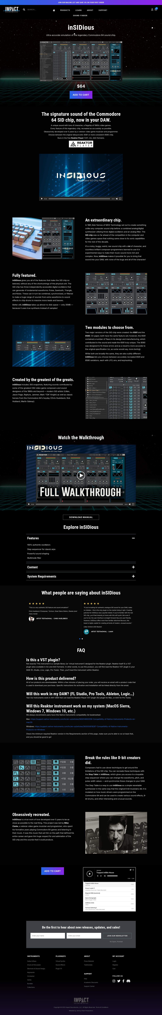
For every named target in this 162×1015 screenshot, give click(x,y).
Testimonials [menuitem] (88, 965)
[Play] (42, 199)
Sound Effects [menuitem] (60, 965)
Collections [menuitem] (31, 987)
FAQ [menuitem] (85, 979)
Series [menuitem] (29, 980)
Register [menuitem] (115, 965)
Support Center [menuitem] (89, 986)
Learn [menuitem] (79, 10)
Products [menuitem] (65, 10)
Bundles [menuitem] (30, 983)
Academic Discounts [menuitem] (91, 982)
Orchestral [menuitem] (30, 976)
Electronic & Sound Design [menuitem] (36, 968)
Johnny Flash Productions (84, 1010)
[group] (53, 618)
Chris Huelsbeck (34, 611)
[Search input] (35, 10)
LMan (86, 627)
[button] (24, 10)
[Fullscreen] (120, 199)
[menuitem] (54, 10)
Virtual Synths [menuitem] (60, 961)
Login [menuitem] (114, 961)
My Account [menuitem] (118, 956)
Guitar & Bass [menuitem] (31, 961)
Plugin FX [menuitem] (59, 968)
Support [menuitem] (103, 10)
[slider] (112, 876)
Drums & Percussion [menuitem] (34, 965)
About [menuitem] (90, 10)
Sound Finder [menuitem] (80, 15)
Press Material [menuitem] (89, 961)
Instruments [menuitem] (33, 956)
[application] (81, 177)
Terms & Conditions (102, 1007)
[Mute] (117, 199)
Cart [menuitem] (114, 968)
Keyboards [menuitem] (31, 972)
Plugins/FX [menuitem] (61, 956)
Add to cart (81, 94)
